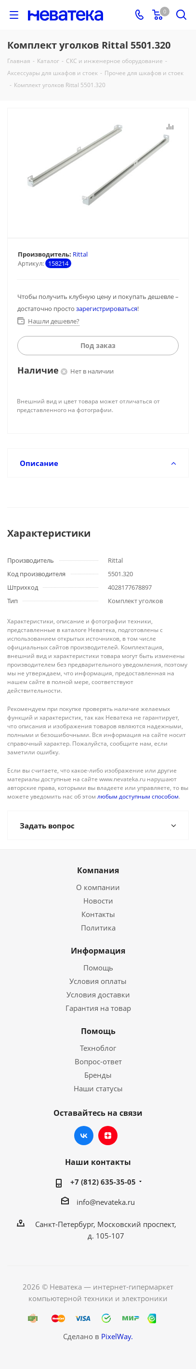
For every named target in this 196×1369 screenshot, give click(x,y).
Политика (98, 927)
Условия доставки (98, 994)
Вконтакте (83, 1135)
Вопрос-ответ (98, 1061)
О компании (98, 887)
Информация (98, 950)
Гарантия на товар (98, 1008)
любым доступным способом (138, 796)
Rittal (80, 254)
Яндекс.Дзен (108, 1135)
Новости (98, 900)
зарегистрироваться (106, 308)
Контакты (98, 914)
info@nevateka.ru (106, 1202)
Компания (98, 870)
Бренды (98, 1075)
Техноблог (98, 1048)
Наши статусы (98, 1088)
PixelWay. (117, 1336)
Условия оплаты (98, 981)
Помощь (98, 967)
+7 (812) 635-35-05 (103, 1182)
